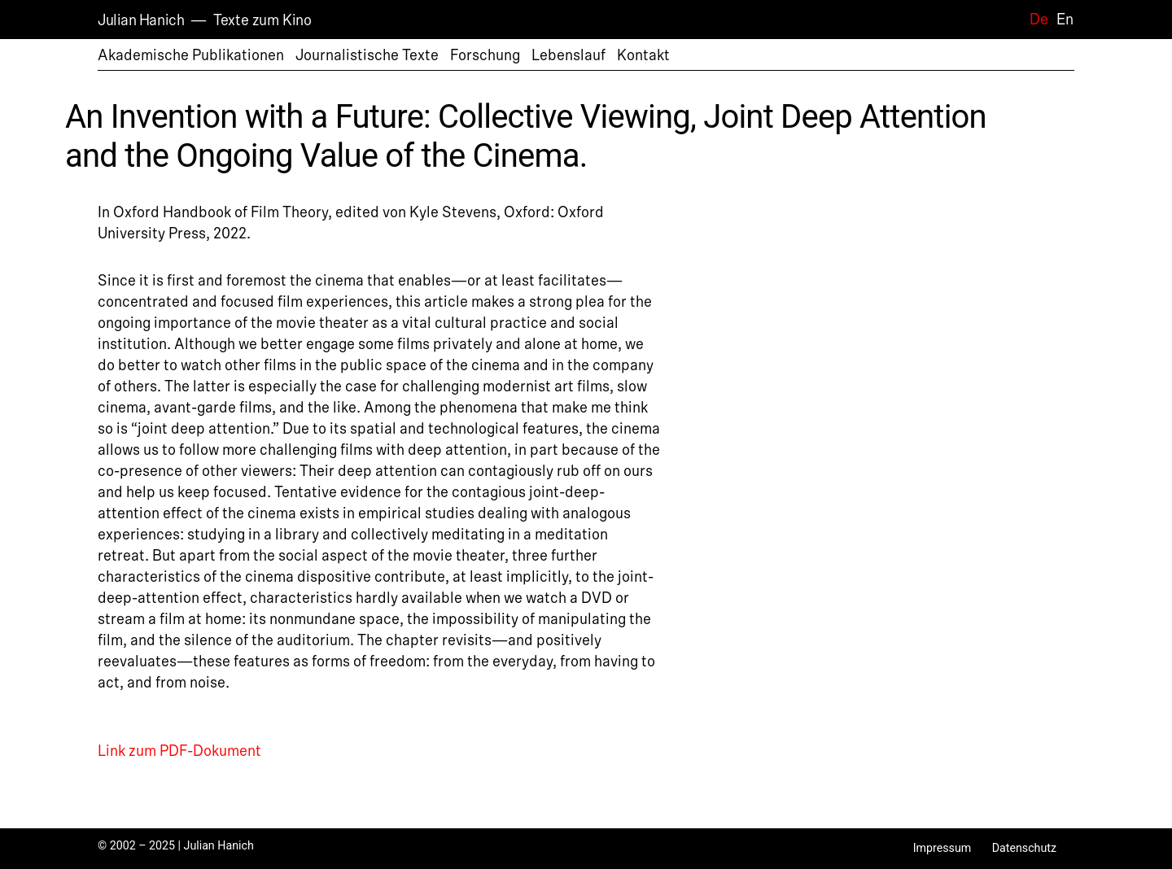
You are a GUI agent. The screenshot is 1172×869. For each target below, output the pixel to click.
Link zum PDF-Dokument (179, 751)
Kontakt (643, 55)
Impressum (942, 847)
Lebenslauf (568, 55)
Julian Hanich (141, 20)
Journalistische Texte (367, 55)
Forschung (485, 55)
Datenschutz (1024, 847)
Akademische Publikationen (191, 55)
